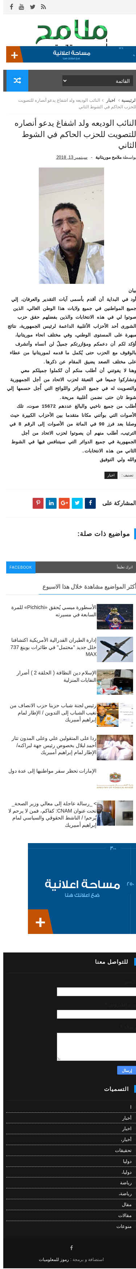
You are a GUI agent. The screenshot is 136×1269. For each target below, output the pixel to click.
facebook (18, 568)
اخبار (107, 101)
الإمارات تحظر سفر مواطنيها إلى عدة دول (49, 771)
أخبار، (123, 1140)
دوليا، (123, 1173)
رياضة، (121, 1194)
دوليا (124, 1162)
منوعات (120, 1226)
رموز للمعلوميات (51, 1260)
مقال (123, 1205)
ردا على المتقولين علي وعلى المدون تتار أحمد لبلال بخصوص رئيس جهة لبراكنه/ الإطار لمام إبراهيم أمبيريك (50, 746)
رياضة (122, 1183)
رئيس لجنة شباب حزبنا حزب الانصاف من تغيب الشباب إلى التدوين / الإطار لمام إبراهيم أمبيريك (50, 713)
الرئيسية (125, 101)
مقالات (121, 1216)
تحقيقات (120, 1151)
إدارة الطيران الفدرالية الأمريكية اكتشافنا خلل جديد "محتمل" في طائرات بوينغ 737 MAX (50, 648)
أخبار (123, 1118)
